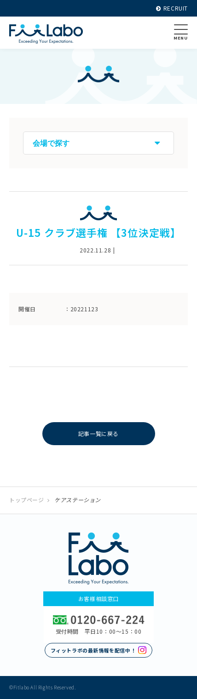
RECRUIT (172, 8)
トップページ (26, 500)
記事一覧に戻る (98, 433)
